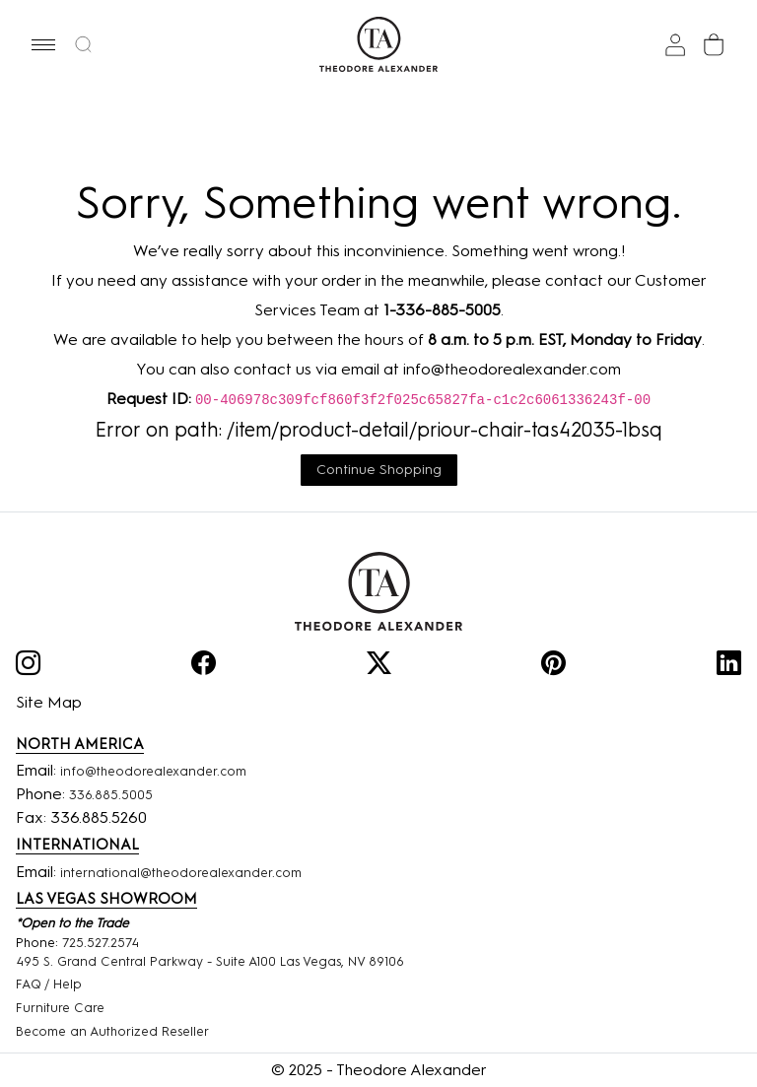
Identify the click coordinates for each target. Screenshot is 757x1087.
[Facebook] (203, 666)
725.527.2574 (100, 942)
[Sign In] (675, 45)
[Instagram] (28, 666)
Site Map (49, 702)
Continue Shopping (379, 469)
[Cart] (713, 45)
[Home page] (379, 44)
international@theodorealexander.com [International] (181, 872)
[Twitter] (379, 666)
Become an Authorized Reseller (112, 1031)
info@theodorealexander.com (512, 369)
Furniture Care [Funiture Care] (60, 1007)
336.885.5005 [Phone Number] (111, 794)
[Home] (378, 591)
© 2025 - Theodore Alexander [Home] (379, 1069)
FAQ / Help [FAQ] (49, 984)
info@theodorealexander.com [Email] (153, 771)
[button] (43, 44)
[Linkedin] (729, 666)
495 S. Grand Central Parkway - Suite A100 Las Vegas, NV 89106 (210, 961)
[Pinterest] (553, 666)
